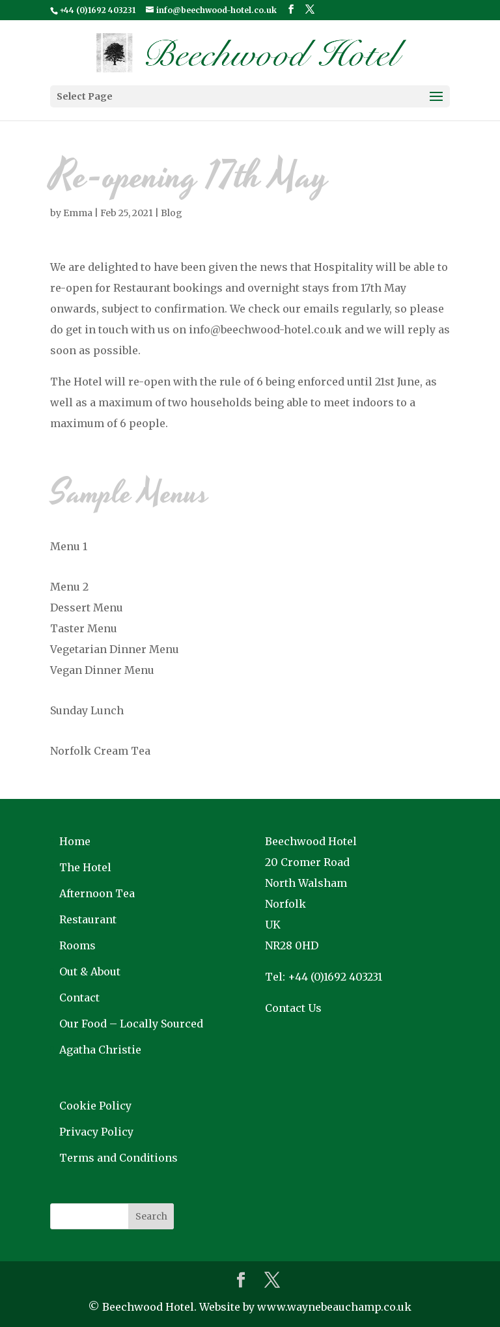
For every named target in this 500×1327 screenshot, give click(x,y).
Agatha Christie (100, 1049)
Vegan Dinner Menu (102, 670)
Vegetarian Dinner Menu (114, 649)
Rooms (77, 945)
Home (74, 841)
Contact (79, 997)
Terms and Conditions (118, 1157)
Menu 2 (69, 586)
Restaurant (88, 919)
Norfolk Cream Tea (100, 750)
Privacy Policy (96, 1131)
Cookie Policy (95, 1105)
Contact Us (293, 1007)
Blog (171, 213)
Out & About (89, 971)
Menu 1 (68, 546)
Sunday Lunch (87, 710)
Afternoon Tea (97, 893)
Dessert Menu (86, 607)
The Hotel (85, 867)
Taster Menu (83, 628)
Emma (77, 213)
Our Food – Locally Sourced (131, 1023)
